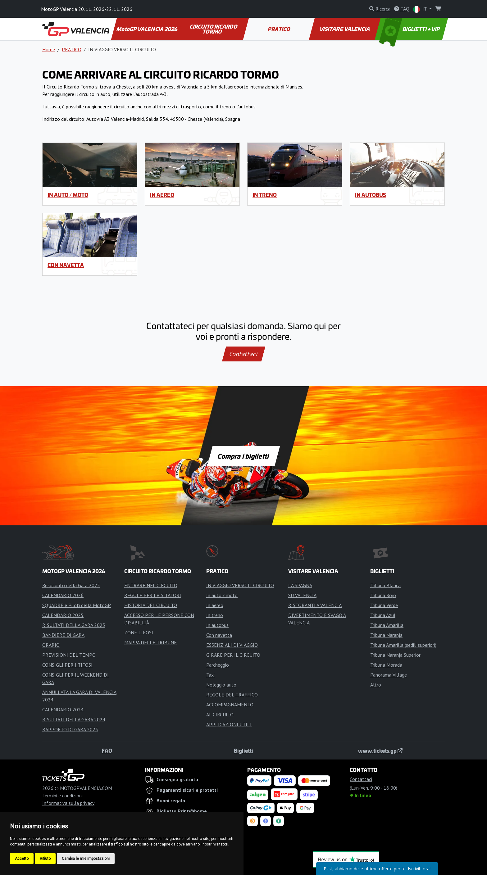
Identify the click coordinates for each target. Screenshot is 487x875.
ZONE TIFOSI (138, 632)
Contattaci (243, 354)
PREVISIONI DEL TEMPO (69, 655)
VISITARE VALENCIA (345, 29)
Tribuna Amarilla (386, 625)
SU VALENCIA (302, 595)
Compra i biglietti (243, 455)
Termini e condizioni (62, 795)
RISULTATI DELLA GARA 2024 (73, 719)
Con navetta (66, 265)
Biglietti (243, 750)
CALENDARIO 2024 (63, 709)
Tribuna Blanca (385, 585)
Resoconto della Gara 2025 (71, 585)
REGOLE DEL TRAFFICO (232, 694)
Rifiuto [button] (45, 858)
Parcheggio (217, 665)
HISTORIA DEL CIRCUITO (150, 605)
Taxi (210, 675)
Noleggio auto (221, 685)
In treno (265, 194)
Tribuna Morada (386, 665)
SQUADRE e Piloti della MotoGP (76, 605)
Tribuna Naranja (386, 635)
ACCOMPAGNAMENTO (229, 704)
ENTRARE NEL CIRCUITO (150, 585)
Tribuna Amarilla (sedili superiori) (403, 645)
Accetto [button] (22, 858)
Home (48, 49)
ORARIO (51, 645)
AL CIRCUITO (220, 714)
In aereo (162, 194)
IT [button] (420, 9)
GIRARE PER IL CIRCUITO (233, 655)
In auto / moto (68, 194)
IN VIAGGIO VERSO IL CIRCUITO (240, 585)
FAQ (107, 750)
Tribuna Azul (382, 615)
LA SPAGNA (300, 585)
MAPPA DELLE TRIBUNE (150, 642)
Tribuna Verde (384, 605)
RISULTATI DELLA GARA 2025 (73, 625)
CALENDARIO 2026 (63, 595)
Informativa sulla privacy (68, 803)
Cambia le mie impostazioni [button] (86, 858)
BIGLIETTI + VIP (410, 29)
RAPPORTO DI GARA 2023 (70, 729)
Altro (375, 685)
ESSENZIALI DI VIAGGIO (232, 645)
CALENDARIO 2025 (63, 615)
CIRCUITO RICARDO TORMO (214, 29)
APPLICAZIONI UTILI (229, 724)
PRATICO (279, 29)
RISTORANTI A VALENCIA (315, 605)
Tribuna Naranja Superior (395, 655)
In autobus (370, 194)
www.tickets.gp (380, 750)
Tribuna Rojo (383, 595)
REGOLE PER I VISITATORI (152, 595)
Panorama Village (388, 675)
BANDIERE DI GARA (63, 635)
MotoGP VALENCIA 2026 (147, 29)
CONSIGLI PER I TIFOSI (67, 665)
